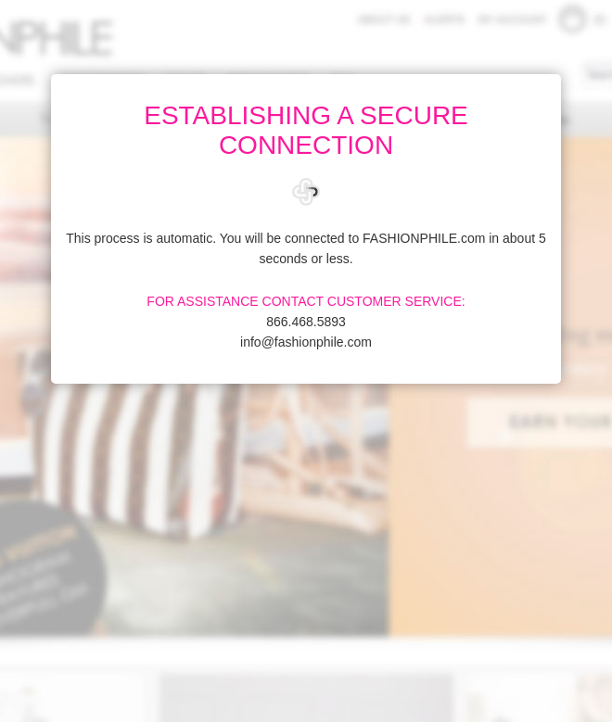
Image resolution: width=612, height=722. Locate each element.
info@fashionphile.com (306, 342)
